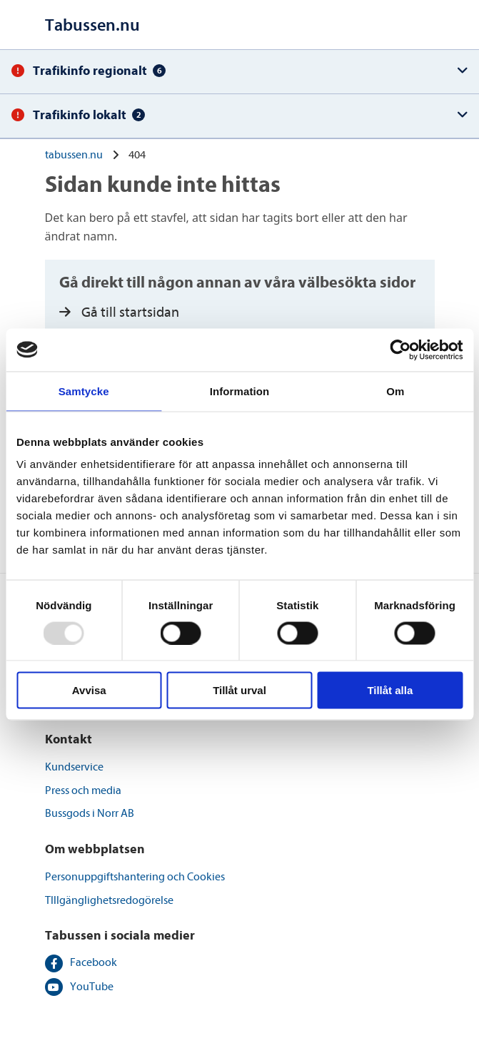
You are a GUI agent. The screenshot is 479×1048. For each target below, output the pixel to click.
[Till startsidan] (92, 25)
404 (137, 154)
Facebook (93, 962)
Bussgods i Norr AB (89, 813)
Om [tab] (395, 391)
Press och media (83, 790)
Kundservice (74, 766)
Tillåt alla (390, 690)
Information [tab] (240, 391)
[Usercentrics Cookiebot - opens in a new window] (400, 349)
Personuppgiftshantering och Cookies (135, 876)
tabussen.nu (74, 154)
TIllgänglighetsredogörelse (109, 900)
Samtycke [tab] (84, 391)
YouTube (92, 986)
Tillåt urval (239, 690)
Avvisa (89, 690)
